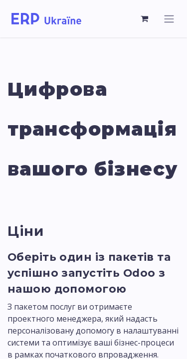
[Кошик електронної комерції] (145, 18)
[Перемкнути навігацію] (169, 18)
